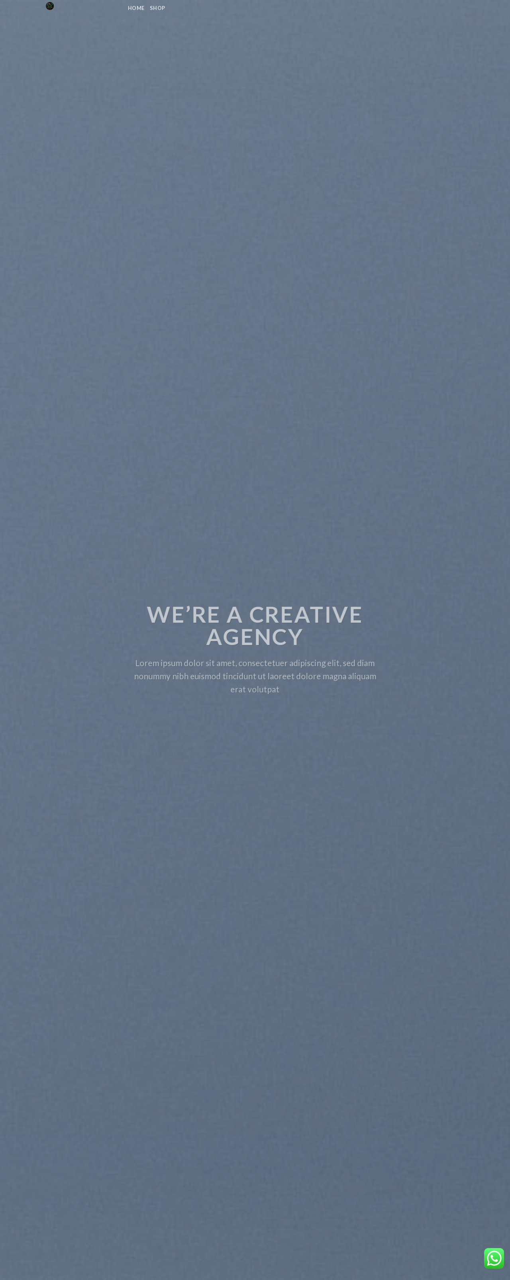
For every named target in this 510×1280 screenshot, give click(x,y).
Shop (157, 8)
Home (136, 8)
